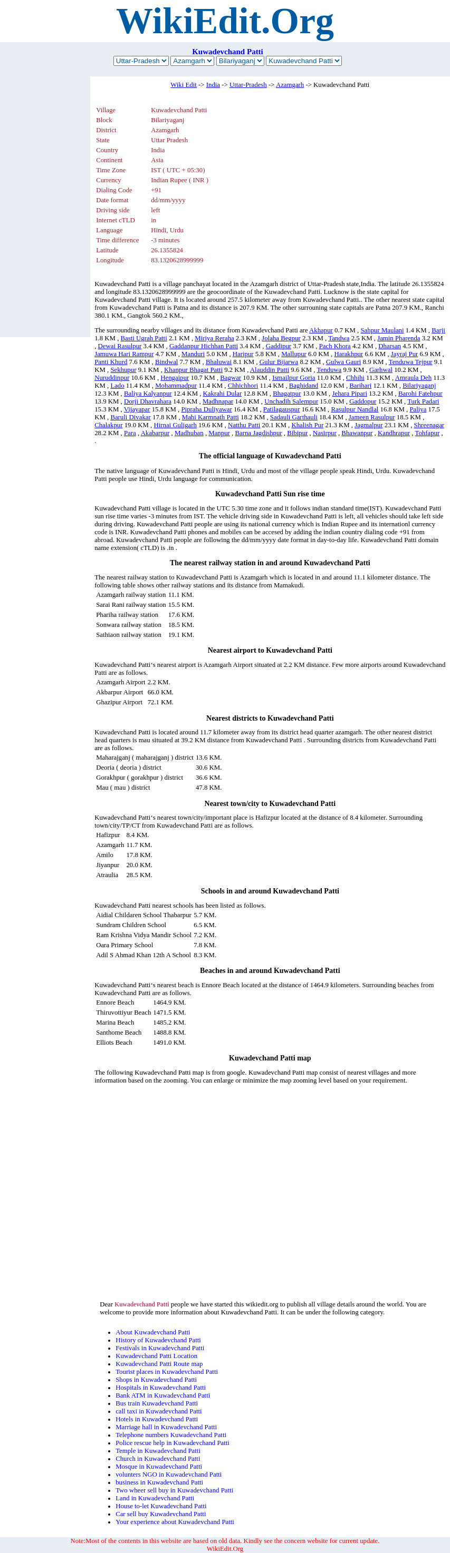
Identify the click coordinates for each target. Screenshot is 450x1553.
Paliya (417, 409)
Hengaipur (174, 377)
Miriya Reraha (214, 338)
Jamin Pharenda (398, 338)
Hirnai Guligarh (175, 425)
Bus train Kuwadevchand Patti (157, 1403)
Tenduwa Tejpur (411, 362)
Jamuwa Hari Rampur (124, 354)
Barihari (360, 385)
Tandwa (338, 338)
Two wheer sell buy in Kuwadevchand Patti (174, 1490)
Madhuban (189, 433)
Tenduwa (329, 369)
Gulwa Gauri (343, 362)
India (213, 85)
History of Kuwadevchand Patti (158, 1340)
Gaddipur (278, 346)
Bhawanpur (356, 433)
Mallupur (294, 354)
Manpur (219, 433)
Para (130, 433)
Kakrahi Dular (222, 393)
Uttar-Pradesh (248, 85)
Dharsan (389, 346)
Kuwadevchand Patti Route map (159, 1364)
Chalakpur (108, 425)
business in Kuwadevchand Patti (159, 1482)
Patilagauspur (281, 409)
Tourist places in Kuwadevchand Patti (167, 1371)
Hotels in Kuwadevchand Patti (157, 1419)
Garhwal (380, 369)
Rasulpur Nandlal (354, 409)
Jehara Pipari (349, 393)
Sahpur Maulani (382, 330)
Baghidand (303, 385)
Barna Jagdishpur (258, 433)
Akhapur (321, 330)
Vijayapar (137, 409)
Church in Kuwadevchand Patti (158, 1458)
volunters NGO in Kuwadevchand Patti (169, 1474)
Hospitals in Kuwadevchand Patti (161, 1387)
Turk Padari (423, 401)
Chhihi (355, 377)
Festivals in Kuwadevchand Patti (160, 1348)
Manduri (193, 354)
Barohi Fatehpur (420, 393)
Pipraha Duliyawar (206, 409)
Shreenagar (429, 425)
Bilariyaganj (419, 385)
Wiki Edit (183, 85)
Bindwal (166, 362)
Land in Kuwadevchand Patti (155, 1498)
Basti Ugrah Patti (144, 338)
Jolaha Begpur (281, 338)
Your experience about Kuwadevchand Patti (175, 1522)
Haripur (243, 354)
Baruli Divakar (130, 417)
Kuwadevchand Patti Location (156, 1356)
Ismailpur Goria (293, 377)
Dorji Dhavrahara (147, 401)
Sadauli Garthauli (294, 417)
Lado (117, 385)
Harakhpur (348, 354)
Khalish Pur (307, 425)
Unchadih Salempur (291, 401)
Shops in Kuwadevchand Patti (156, 1379)
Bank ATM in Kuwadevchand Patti (163, 1395)
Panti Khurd (110, 362)
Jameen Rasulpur (372, 417)
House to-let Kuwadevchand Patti (161, 1506)
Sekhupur (123, 369)
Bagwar (230, 377)
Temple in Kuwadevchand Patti (158, 1450)
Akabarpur (155, 433)
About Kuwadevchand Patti (153, 1332)
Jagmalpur (368, 425)
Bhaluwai (219, 362)
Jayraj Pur (404, 354)
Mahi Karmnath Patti (210, 417)
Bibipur (297, 433)
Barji (438, 330)
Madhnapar (218, 401)
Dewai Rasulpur (120, 346)
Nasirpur (325, 433)
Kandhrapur (394, 433)
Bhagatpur (287, 393)
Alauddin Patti (269, 369)
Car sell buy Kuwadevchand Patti (161, 1514)
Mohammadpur (176, 385)
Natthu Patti (244, 425)
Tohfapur (427, 433)
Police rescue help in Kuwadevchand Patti (172, 1443)
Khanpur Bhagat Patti (193, 369)
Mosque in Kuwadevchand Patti (159, 1466)
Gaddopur (362, 401)
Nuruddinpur (111, 377)
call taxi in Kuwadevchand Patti (159, 1411)
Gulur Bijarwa (279, 362)
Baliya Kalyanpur (148, 393)
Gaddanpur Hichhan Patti (203, 346)
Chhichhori (243, 385)
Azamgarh (290, 85)
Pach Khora (335, 346)
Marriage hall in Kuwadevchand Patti (166, 1427)
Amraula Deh (413, 377)
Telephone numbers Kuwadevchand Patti (171, 1435)
